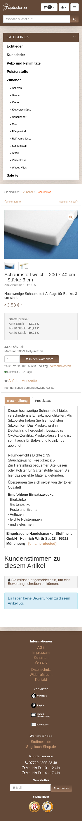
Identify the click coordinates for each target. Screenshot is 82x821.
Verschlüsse (19, 160)
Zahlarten (41, 657)
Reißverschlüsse (21, 138)
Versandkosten (60, 366)
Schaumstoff (19, 145)
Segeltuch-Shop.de (41, 747)
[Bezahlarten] (41, 712)
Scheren (17, 88)
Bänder (16, 95)
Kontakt (41, 679)
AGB (41, 647)
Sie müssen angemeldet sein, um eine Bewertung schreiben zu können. (39, 582)
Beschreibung (17, 400)
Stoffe (15, 153)
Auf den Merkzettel (23, 381)
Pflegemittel (19, 131)
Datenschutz (41, 669)
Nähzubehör (19, 117)
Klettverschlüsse (21, 109)
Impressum (41, 652)
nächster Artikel (67, 201)
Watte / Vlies (19, 167)
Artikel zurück (13, 201)
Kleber (16, 102)
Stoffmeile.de (41, 742)
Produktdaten (44, 400)
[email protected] (42, 543)
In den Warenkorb (39, 359)
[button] (74, 19)
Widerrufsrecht (41, 674)
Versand (41, 662)
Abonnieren (61, 788)
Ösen (15, 124)
